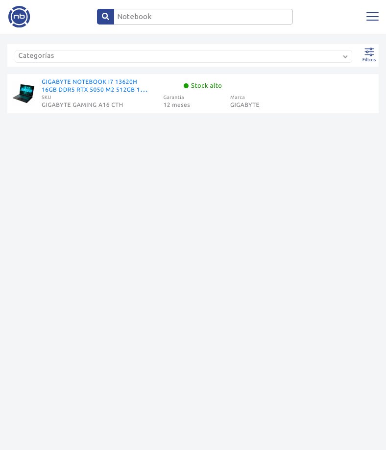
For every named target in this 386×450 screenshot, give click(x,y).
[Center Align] (105, 17)
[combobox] (185, 57)
